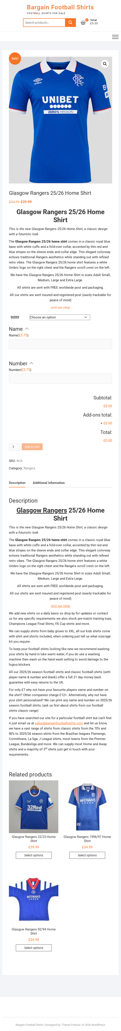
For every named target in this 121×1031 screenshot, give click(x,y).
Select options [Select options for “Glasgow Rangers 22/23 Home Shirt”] (33, 855)
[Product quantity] (15, 447)
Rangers (29, 468)
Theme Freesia (71, 1024)
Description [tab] (17, 483)
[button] (105, 64)
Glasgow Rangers (41, 212)
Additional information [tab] (49, 483)
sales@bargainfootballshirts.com (59, 723)
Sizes (15, 317)
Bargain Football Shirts (60, 7)
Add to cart (32, 446)
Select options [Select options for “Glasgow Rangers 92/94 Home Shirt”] (33, 948)
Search (70, 22)
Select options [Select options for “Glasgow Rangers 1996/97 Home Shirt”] (87, 855)
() (18, 335)
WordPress (98, 1024)
